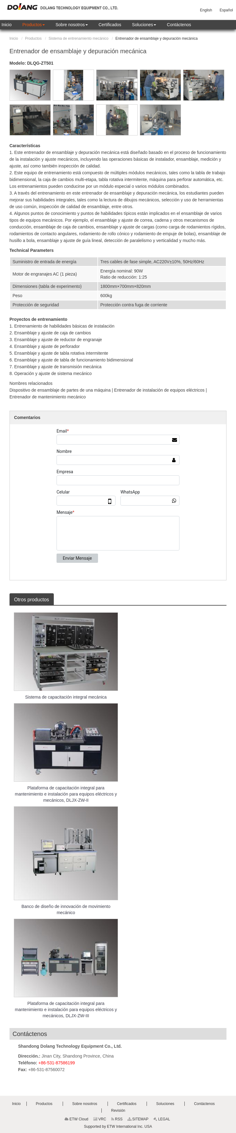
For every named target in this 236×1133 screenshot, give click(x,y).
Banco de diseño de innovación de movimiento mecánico (66, 909)
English (206, 10)
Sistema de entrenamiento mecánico (78, 38)
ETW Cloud (76, 1119)
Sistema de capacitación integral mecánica (66, 697)
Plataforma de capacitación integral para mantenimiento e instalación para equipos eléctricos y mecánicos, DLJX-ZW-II (66, 794)
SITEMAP (138, 1119)
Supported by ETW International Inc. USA (118, 1126)
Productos (33, 38)
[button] (33, 24)
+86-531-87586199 (56, 1062)
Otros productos (31, 599)
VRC (99, 1119)
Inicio (14, 38)
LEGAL (161, 1119)
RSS (117, 1119)
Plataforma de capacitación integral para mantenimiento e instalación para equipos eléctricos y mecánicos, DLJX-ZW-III (66, 1009)
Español (226, 10)
